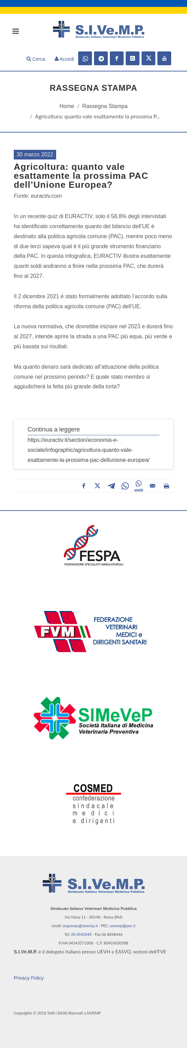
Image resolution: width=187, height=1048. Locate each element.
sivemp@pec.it (122, 926)
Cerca (36, 59)
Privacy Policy (29, 978)
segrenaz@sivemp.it (80, 926)
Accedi (64, 59)
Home (67, 106)
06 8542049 (81, 934)
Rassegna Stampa (105, 106)
